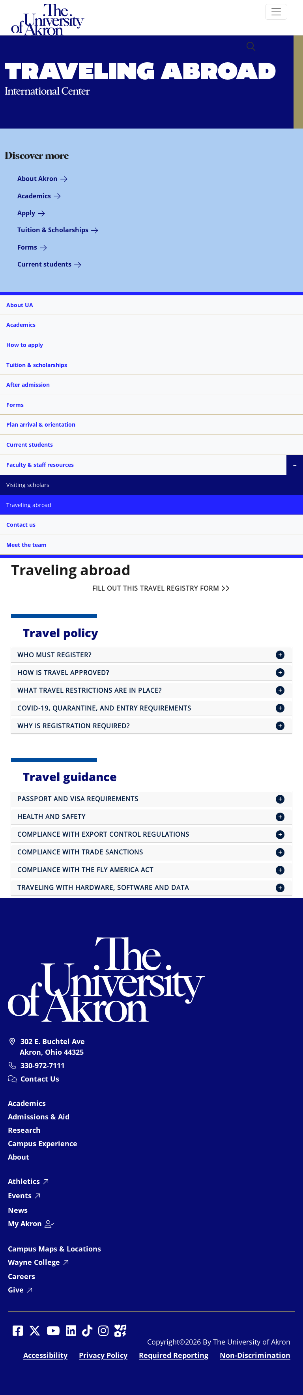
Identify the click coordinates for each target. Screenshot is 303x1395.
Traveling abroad (28, 505)
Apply (26, 213)
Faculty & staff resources (40, 464)
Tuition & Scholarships (52, 230)
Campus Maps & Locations (54, 1248)
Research (24, 1130)
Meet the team (26, 544)
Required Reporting (173, 1355)
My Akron (25, 1223)
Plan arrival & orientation (40, 424)
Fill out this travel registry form (161, 588)
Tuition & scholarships (36, 365)
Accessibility (45, 1355)
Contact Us (40, 1079)
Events (20, 1195)
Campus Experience (42, 1143)
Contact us (21, 524)
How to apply (24, 345)
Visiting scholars (27, 485)
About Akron (37, 178)
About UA (19, 305)
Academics (34, 196)
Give (16, 1289)
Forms (27, 247)
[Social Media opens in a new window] (18, 1331)
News (18, 1210)
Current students (44, 264)
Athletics (24, 1181)
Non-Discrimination (255, 1355)
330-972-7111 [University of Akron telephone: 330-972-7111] (43, 1065)
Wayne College (34, 1262)
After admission (28, 384)
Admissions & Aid (38, 1116)
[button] (251, 47)
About (18, 1157)
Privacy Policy (103, 1355)
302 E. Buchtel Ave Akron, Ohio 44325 (52, 1046)
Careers (21, 1276)
